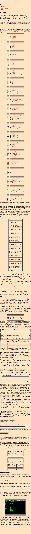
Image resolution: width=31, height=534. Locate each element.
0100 (8, 36)
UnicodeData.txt (8, 475)
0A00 (8, 55)
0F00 (8, 66)
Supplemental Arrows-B (15, 118)
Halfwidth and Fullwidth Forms (16, 164)
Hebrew (13, 46)
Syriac (13, 48)
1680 (8, 75)
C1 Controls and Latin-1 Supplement (17, 35)
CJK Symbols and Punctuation (16, 128)
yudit (15, 282)
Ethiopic (13, 71)
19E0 (8, 89)
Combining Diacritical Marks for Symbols (17, 99)
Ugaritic (13, 173)
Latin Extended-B (14, 37)
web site (28, 474)
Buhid (13, 80)
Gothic (13, 172)
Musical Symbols (14, 182)
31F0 (8, 137)
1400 (8, 74)
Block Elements (14, 110)
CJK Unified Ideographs (15, 143)
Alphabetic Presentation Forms (16, 155)
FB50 (8, 156)
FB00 (8, 155)
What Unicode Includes (5, 27)
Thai (13, 64)
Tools (2, 9)
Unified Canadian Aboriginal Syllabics (17, 74)
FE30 (8, 161)
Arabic (13, 47)
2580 (8, 110)
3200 (8, 138)
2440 (8, 107)
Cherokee (13, 73)
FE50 (8, 162)
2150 (8, 101)
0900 (8, 53)
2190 (8, 102)
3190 (8, 134)
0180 (8, 37)
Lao (12, 65)
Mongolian (13, 83)
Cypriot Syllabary (14, 179)
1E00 (8, 93)
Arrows (13, 102)
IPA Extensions (14, 38)
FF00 (8, 164)
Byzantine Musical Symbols (16, 181)
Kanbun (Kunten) (14, 134)
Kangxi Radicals (14, 125)
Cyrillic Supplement (15, 44)
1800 (8, 83)
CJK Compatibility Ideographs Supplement (18, 191)
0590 (8, 46)
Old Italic (13, 171)
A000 (8, 145)
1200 (8, 71)
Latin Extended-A (14, 36)
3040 (8, 129)
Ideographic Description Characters (17, 127)
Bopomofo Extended (15, 135)
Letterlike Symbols (14, 100)
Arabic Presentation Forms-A (16, 156)
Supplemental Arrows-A (15, 116)
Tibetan (13, 66)
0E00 (8, 64)
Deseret (13, 174)
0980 (8, 54)
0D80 (8, 63)
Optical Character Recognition (16, 107)
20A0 (8, 98)
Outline (1, 4)
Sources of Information (5, 8)
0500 (8, 44)
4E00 (8, 143)
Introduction (3, 6)
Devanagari (13, 53)
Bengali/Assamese (14, 54)
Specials (13, 165)
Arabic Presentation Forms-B (16, 163)
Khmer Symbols (14, 89)
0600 (8, 47)
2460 (8, 108)
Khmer (13, 82)
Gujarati (13, 56)
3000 (8, 128)
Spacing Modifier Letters (15, 39)
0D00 (8, 62)
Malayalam (13, 62)
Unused (13, 199)
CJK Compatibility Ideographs (16, 154)
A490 (8, 146)
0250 (8, 38)
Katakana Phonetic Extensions (16, 137)
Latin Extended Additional (15, 93)
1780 (8, 82)
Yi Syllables (14, 145)
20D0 (8, 99)
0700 (8, 48)
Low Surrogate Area (15, 152)
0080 (8, 35)
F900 (8, 154)
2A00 (8, 120)
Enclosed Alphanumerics (15, 108)
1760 (8, 81)
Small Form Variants (15, 162)
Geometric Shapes (14, 111)
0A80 (8, 56)
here (6, 439)
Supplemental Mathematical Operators (17, 120)
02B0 (8, 39)
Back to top (15, 286)
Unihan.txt (5, 482)
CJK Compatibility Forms (15, 161)
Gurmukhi (13, 55)
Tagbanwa (13, 81)
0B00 (8, 57)
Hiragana (13, 129)
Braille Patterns (14, 117)
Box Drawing (14, 109)
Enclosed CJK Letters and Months (16, 138)
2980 (8, 119)
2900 (8, 118)
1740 (8, 80)
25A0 (8, 111)
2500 (8, 109)
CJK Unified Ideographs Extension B (17, 189)
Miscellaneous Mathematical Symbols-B (17, 119)
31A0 (8, 135)
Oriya (13, 57)
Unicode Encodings (4, 288)
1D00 (8, 91)
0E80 (8, 65)
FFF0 (8, 165)
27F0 (8, 116)
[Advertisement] (15, 532)
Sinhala (13, 63)
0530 (8, 45)
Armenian (13, 45)
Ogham (13, 75)
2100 (8, 100)
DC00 (8, 152)
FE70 (8, 163)
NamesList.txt (22, 479)
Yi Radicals (13, 146)
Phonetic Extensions (15, 91)
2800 (8, 117)
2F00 (8, 125)
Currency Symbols (14, 98)
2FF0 (8, 127)
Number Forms (14, 101)
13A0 (8, 73)
